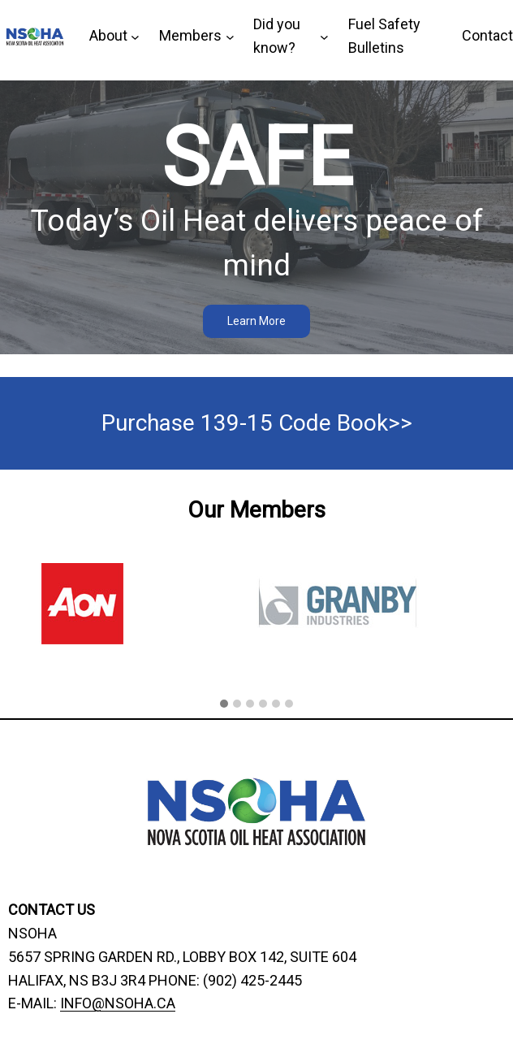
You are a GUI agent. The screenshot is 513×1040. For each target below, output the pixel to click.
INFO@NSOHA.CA (117, 1003)
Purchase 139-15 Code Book (244, 423)
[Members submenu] (196, 36)
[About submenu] (114, 36)
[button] (224, 704)
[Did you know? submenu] (291, 36)
